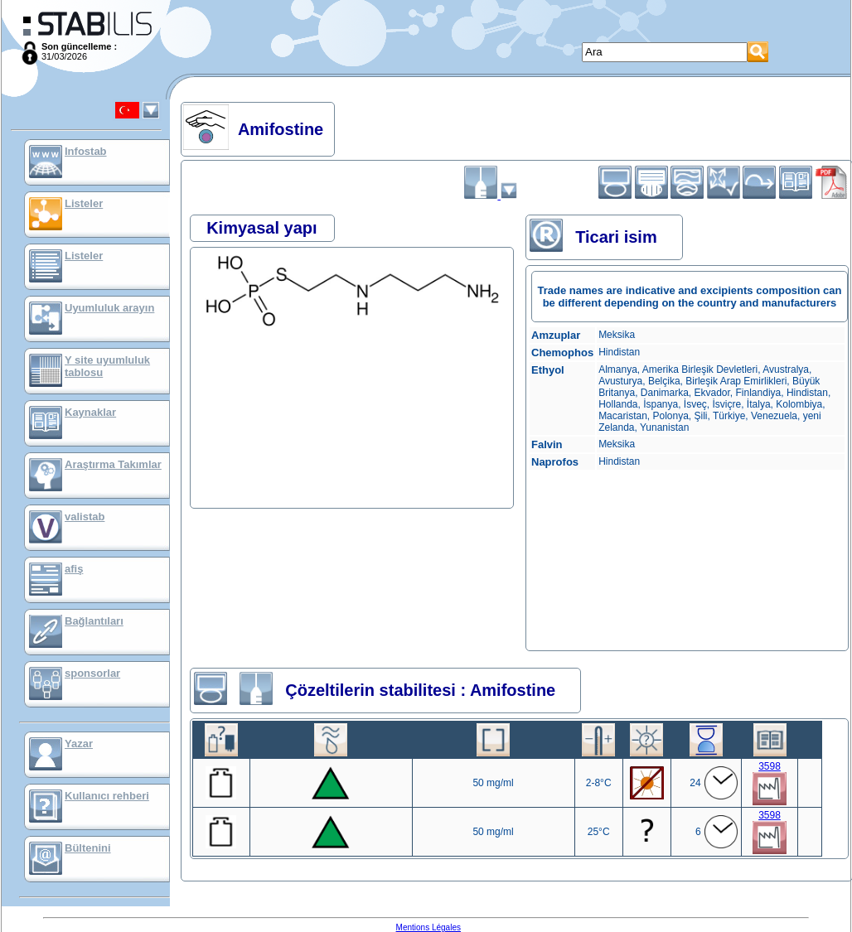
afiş (74, 569)
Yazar (79, 743)
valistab (84, 516)
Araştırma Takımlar (113, 464)
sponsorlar (92, 673)
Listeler (84, 203)
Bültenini (88, 848)
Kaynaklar (90, 412)
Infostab (86, 151)
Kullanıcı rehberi (107, 796)
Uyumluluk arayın (109, 308)
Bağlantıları (94, 621)
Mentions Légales (428, 927)
